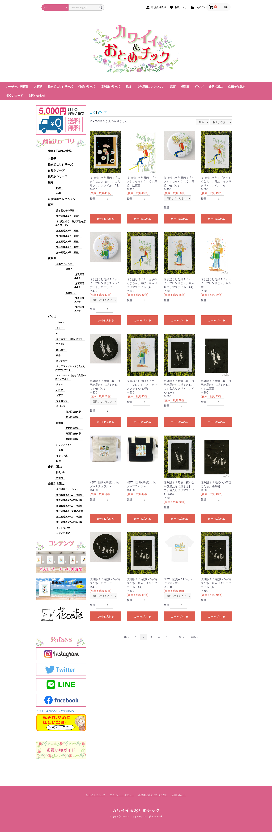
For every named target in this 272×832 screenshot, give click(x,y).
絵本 (58, 355)
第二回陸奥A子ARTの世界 (69, 516)
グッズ (199, 86)
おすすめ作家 (63, 533)
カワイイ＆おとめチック (136, 810)
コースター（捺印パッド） (69, 339)
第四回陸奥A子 (73, 439)
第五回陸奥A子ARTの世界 (69, 500)
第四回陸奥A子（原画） (68, 236)
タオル (59, 384)
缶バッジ (60, 406)
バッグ (59, 390)
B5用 (58, 188)
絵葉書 (59, 422)
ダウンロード (14, 95)
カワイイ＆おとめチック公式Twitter (55, 711)
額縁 (128, 86)
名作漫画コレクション (150, 86)
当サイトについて (95, 795)
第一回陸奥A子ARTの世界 (69, 522)
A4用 (58, 193)
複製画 (185, 86)
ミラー (59, 328)
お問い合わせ (36, 95)
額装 (58, 461)
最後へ (194, 637)
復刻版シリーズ (110, 86)
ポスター (60, 350)
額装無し (70, 293)
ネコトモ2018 (63, 527)
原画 (173, 86)
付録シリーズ (86, 86)
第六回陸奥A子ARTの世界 (69, 495)
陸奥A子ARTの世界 (60, 151)
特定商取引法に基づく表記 (152, 795)
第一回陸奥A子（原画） (68, 252)
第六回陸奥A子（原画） (68, 216)
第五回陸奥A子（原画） (68, 230)
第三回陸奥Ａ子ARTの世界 (69, 511)
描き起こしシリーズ (60, 86)
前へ (126, 637)
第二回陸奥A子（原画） (68, 247)
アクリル (60, 344)
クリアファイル (64, 444)
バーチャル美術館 (17, 86)
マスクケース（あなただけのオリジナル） (70, 377)
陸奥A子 (60, 472)
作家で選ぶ (216, 86)
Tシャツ (60, 322)
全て (92, 112)
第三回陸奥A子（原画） (68, 241)
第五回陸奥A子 (73, 417)
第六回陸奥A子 (73, 411)
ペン (58, 333)
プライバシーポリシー (122, 795)
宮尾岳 (59, 478)
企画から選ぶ (236, 86)
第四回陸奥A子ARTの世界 (69, 505)
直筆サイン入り (64, 264)
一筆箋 (59, 450)
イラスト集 (61, 455)
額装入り (70, 269)
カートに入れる (105, 218)
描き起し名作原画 (65, 210)
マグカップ (61, 401)
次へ (181, 637)
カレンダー (61, 360)
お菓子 (38, 86)
